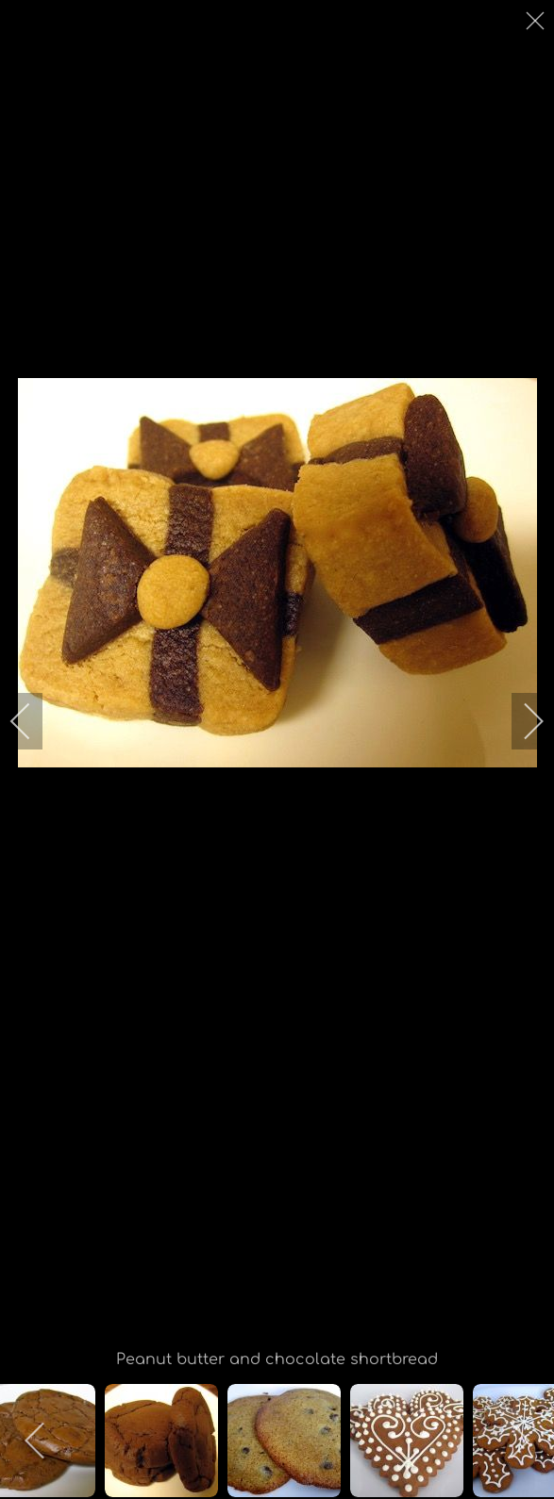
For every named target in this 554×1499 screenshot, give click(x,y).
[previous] (33, 721)
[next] (521, 721)
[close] (537, 20)
